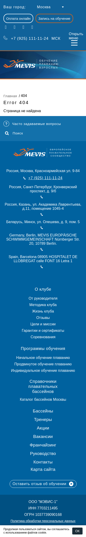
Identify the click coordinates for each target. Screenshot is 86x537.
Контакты (43, 462)
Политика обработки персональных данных (43, 521)
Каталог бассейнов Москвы (43, 399)
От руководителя (43, 298)
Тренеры (43, 419)
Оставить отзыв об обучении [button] (43, 484)
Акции (43, 428)
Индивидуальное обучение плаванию (43, 370)
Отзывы (43, 318)
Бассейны (43, 411)
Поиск (14, 133)
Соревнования (43, 337)
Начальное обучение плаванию (43, 358)
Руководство (43, 453)
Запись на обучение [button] (54, 18)
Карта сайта (43, 469)
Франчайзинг (43, 445)
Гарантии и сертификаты (43, 330)
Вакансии (43, 436)
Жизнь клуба (43, 311)
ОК (77, 531)
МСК (32, 38)
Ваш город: (14, 7)
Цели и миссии (42, 324)
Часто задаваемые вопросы (32, 124)
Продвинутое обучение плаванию (43, 364)
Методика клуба (43, 305)
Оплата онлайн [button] (18, 18)
